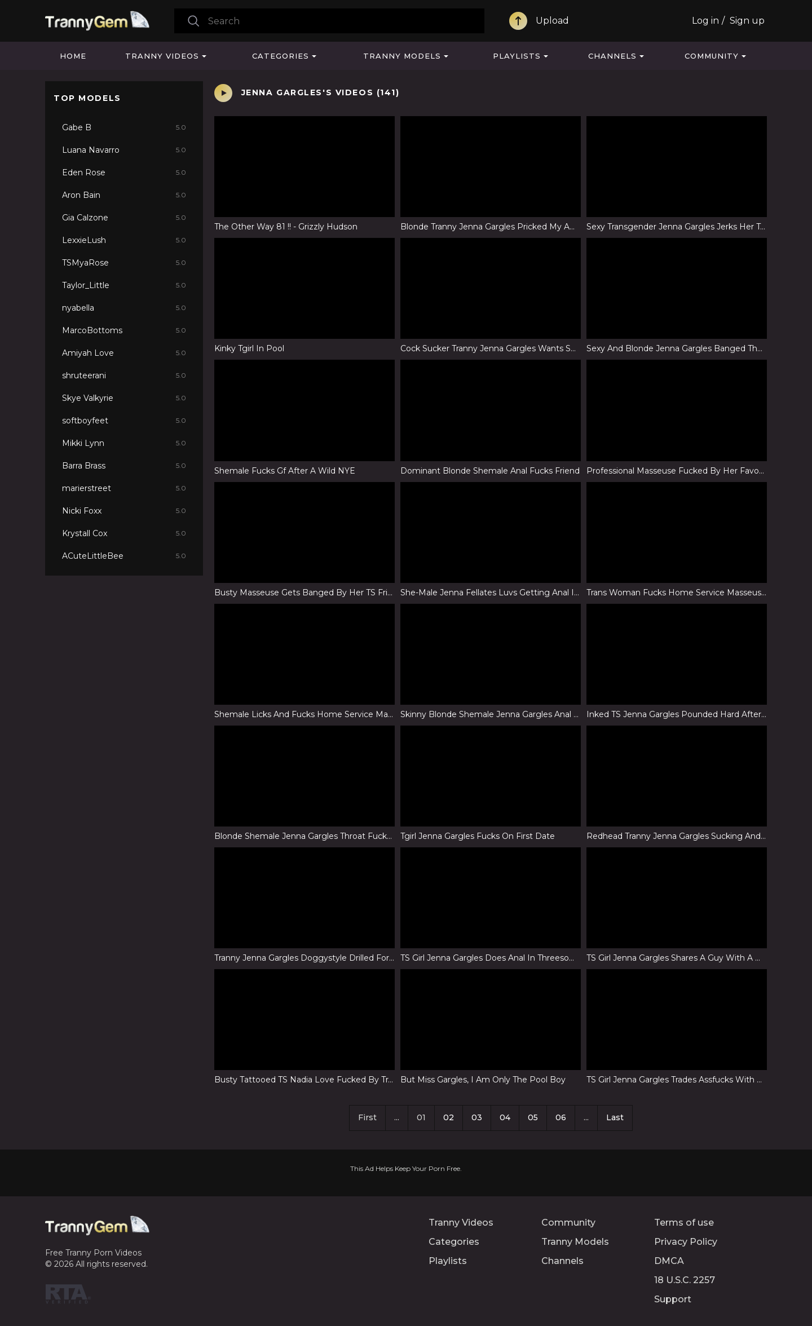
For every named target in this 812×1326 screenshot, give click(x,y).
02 (448, 1117)
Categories (280, 55)
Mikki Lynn (124, 443)
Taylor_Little (124, 285)
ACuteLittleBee (124, 556)
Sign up (747, 20)
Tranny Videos (162, 55)
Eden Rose (124, 172)
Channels (612, 55)
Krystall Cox (124, 533)
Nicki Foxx (124, 511)
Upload (552, 20)
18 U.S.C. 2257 (684, 1280)
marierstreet (124, 488)
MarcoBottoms (124, 330)
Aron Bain (124, 195)
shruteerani (124, 375)
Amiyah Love (124, 353)
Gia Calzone (124, 217)
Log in (705, 20)
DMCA (669, 1261)
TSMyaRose (124, 262)
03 (476, 1117)
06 (560, 1117)
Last (615, 1117)
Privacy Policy (685, 1241)
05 (533, 1117)
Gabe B (124, 127)
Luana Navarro (124, 150)
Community (712, 55)
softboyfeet (124, 420)
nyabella (124, 308)
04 (505, 1117)
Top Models (87, 98)
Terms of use (684, 1222)
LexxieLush (124, 240)
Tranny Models (402, 55)
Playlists (517, 55)
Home (73, 55)
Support (672, 1299)
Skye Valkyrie (124, 398)
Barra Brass (124, 465)
